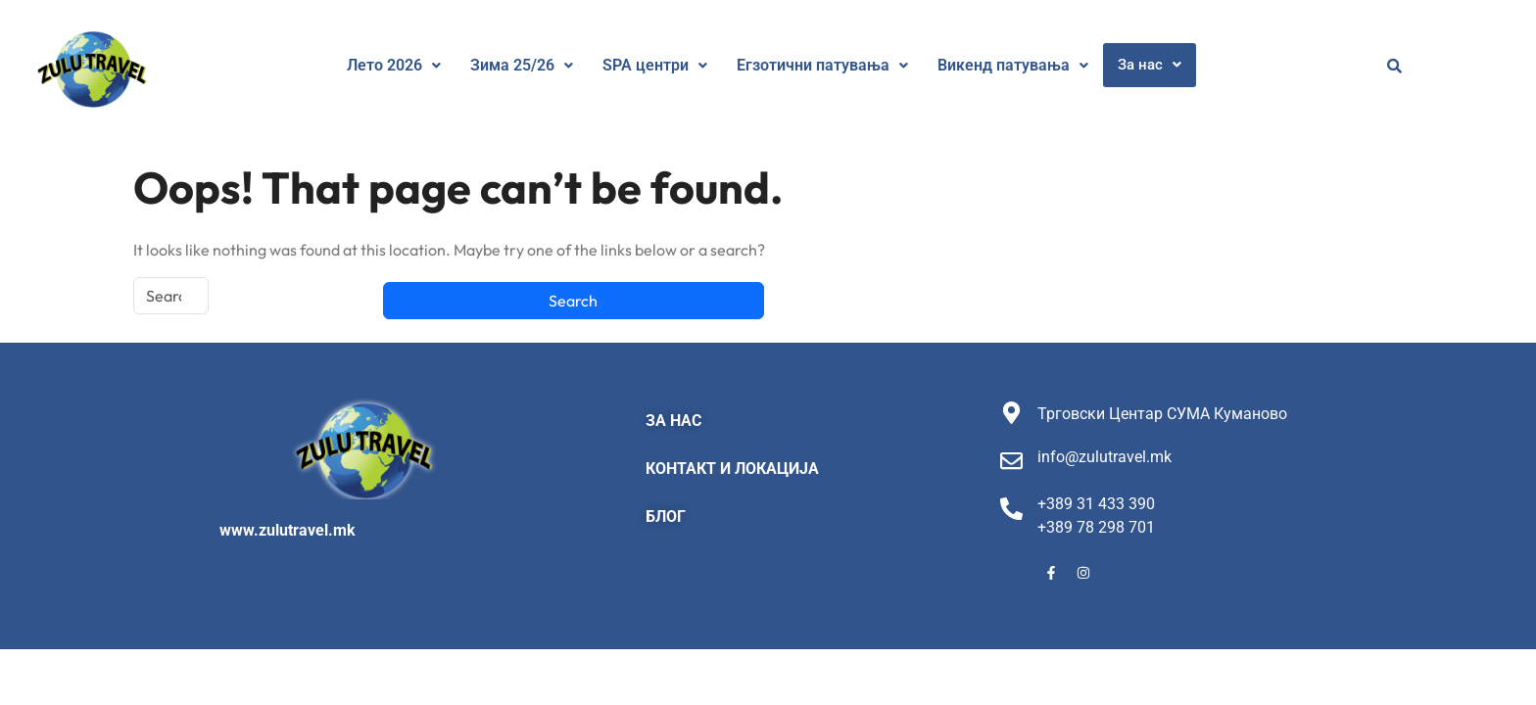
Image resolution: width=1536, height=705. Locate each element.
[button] (394, 65)
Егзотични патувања (822, 65)
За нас (1149, 64)
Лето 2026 (394, 65)
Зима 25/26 (521, 65)
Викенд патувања (1012, 65)
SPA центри (654, 65)
